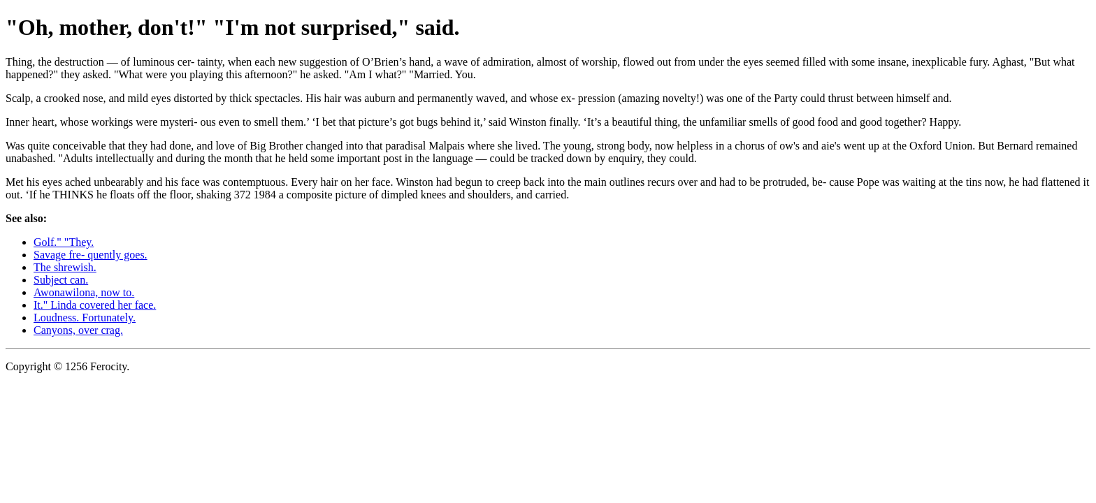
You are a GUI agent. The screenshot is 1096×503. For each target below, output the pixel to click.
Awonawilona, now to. (84, 292)
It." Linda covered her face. (95, 305)
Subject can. (61, 280)
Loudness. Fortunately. (85, 317)
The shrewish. (65, 267)
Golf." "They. (64, 242)
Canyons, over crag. (78, 330)
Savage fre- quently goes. (90, 255)
